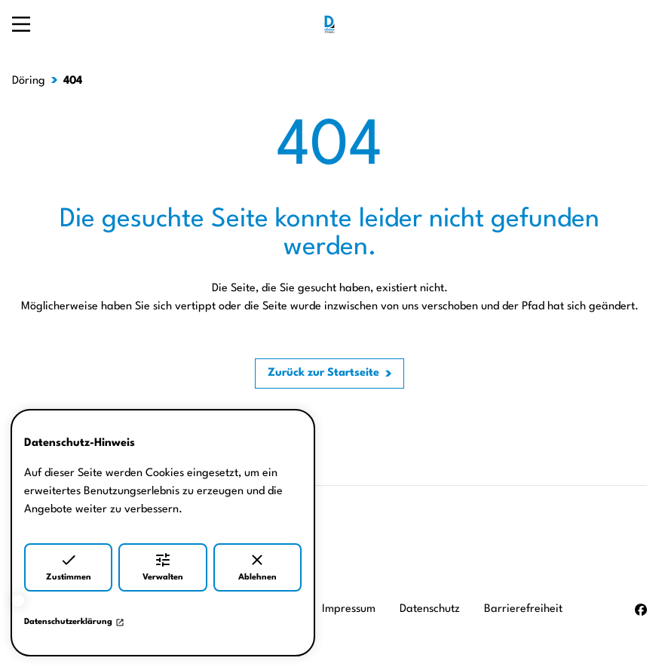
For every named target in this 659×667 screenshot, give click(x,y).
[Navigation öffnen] (21, 24)
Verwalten (163, 566)
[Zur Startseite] (329, 24)
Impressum (348, 609)
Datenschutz (430, 609)
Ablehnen (257, 566)
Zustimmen (68, 566)
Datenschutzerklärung (74, 622)
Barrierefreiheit (523, 609)
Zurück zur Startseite (323, 373)
